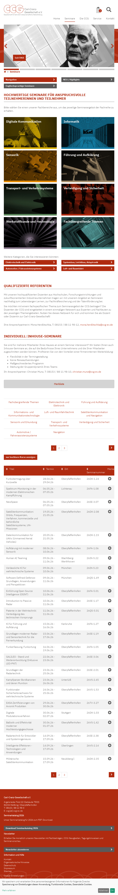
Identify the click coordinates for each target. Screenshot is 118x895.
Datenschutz (10, 865)
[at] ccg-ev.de (16, 810)
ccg (7, 810)
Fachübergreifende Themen (83, 221)
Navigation (11, 79)
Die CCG (84, 18)
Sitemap (8, 870)
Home (56, 18)
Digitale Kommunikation (23, 121)
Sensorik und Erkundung (23, 422)
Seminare (70, 18)
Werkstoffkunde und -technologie (30, 221)
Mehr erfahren (9, 890)
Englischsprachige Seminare (20, 86)
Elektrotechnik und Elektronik (21, 262)
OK (112, 890)
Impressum (9, 868)
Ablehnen (103, 890)
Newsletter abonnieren (17, 849)
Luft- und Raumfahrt (73, 268)
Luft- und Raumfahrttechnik (59, 412)
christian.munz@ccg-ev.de (87, 371)
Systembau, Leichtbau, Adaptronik (80, 262)
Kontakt (110, 18)
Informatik (71, 121)
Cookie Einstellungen (14, 875)
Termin (48, 468)
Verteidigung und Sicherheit (84, 188)
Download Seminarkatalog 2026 (22, 828)
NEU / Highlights (71, 79)
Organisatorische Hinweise (16, 862)
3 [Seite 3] (64, 448)
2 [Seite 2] (59, 448)
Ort (64, 468)
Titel (10, 468)
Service (97, 18)
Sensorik (12, 155)
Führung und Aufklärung (81, 155)
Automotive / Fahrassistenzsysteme (24, 268)
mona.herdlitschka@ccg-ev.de (96, 324)
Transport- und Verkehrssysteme (29, 188)
